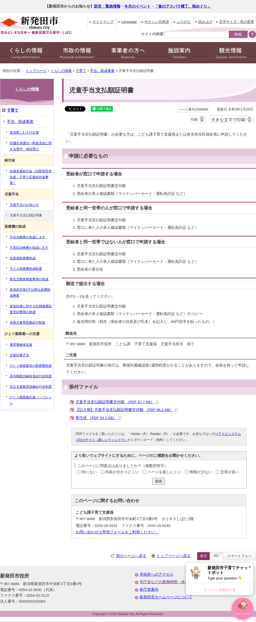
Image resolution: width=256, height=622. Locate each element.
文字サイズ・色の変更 (236, 22)
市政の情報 (77, 52)
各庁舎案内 (149, 590)
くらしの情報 (26, 52)
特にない (89, 472)
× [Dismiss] (249, 567)
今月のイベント (137, 6)
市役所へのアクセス (157, 574)
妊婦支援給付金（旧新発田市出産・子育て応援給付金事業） (31, 177)
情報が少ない (200, 472)
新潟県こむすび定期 (24, 132)
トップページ (36, 71)
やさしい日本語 (156, 22)
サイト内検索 (152, 34)
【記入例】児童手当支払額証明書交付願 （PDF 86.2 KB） (126, 410)
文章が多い (229, 472)
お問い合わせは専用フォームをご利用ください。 (117, 532)
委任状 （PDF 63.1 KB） (98, 418)
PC (216, 556)
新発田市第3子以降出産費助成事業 (30, 293)
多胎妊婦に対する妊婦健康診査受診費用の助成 (31, 309)
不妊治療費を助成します (27, 237)
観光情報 (230, 52)
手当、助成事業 (102, 71)
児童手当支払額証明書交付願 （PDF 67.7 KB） (117, 402)
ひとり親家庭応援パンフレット (31, 400)
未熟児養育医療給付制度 (27, 322)
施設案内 (179, 52)
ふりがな (184, 22)
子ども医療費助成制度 (26, 269)
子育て (81, 71)
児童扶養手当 (19, 355)
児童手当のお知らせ (24, 205)
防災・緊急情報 (107, 6)
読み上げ (205, 22)
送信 (158, 481)
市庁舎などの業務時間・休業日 (166, 582)
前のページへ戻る (131, 556)
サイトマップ (102, 22)
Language (129, 22)
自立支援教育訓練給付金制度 (31, 387)
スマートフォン (239, 556)
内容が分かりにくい (122, 472)
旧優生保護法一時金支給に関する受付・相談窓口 (31, 146)
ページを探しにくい (164, 472)
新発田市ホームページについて (166, 597)
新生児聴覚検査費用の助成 (29, 279)
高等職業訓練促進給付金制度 (31, 376)
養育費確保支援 (21, 345)
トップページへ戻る (174, 556)
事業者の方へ (128, 52)
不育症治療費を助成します (29, 248)
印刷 (194, 120)
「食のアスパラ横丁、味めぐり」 (182, 6)
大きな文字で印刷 (228, 119)
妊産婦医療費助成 (23, 258)
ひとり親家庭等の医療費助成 (31, 366)
